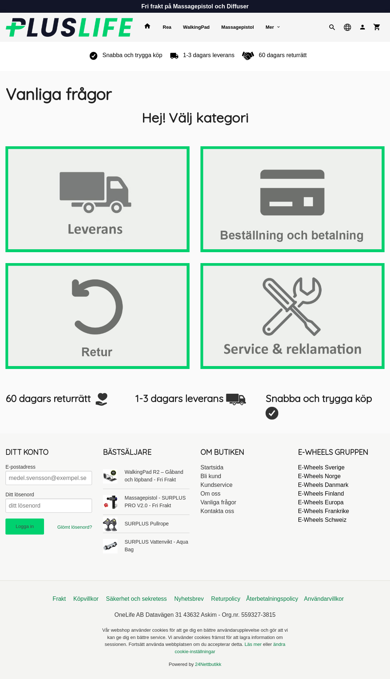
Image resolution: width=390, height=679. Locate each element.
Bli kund (210, 476)
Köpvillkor (86, 599)
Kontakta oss (217, 511)
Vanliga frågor (218, 502)
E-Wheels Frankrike (323, 511)
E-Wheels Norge (319, 476)
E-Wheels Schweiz (322, 520)
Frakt (59, 599)
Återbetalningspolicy (272, 599)
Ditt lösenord (19, 494)
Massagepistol (237, 27)
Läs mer (253, 644)
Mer (270, 27)
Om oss (210, 494)
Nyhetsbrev (189, 599)
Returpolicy (225, 599)
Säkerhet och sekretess (136, 599)
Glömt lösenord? (74, 527)
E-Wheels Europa (320, 502)
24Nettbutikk (208, 664)
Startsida (211, 467)
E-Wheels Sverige (321, 467)
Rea (167, 27)
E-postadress (20, 467)
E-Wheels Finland (321, 494)
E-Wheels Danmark (323, 485)
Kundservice (216, 485)
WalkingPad (196, 27)
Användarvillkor (324, 599)
